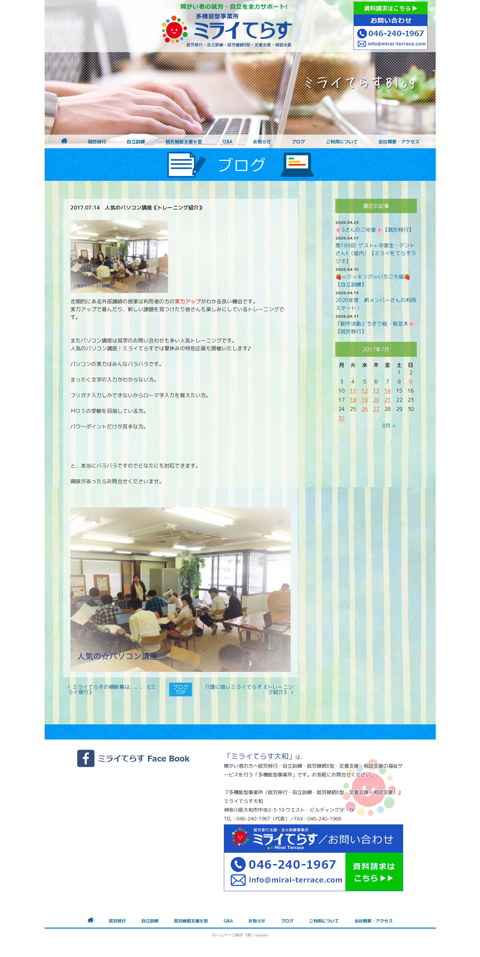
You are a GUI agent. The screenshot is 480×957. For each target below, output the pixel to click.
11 (353, 390)
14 (387, 390)
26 (364, 409)
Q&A (227, 141)
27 (376, 409)
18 (353, 399)
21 (387, 399)
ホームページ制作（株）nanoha (240, 935)
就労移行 (97, 141)
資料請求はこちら (390, 8)
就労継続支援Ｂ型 (184, 141)
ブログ (298, 141)
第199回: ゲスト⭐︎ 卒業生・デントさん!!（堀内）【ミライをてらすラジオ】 (375, 253)
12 (364, 390)
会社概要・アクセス (398, 141)
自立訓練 (136, 141)
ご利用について (342, 141)
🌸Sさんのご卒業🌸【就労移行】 (374, 229)
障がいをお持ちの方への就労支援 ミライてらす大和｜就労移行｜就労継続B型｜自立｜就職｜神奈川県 (227, 26)
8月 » (389, 425)
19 (364, 399)
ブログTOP (180, 689)
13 (376, 390)
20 (376, 399)
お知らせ (262, 141)
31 (341, 418)
